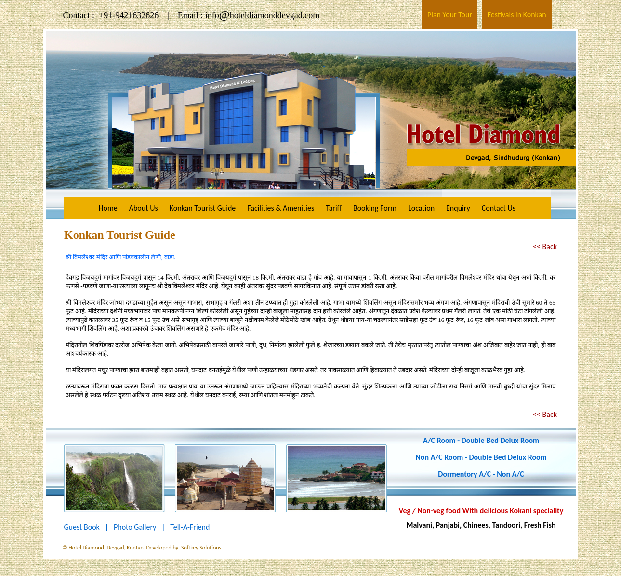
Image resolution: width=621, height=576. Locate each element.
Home (108, 208)
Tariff (334, 208)
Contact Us (498, 208)
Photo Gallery (135, 527)
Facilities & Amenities (280, 208)
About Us (143, 208)
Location (421, 208)
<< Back (545, 246)
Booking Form (374, 208)
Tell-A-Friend (190, 527)
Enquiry (458, 208)
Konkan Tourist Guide (203, 208)
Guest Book (82, 527)
